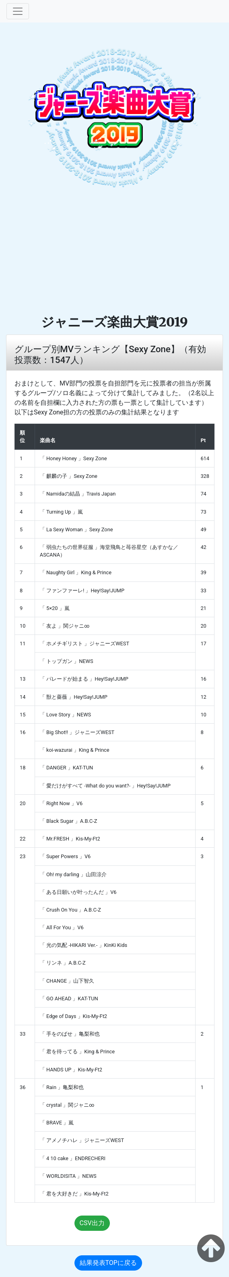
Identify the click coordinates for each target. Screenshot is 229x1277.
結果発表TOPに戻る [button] (108, 1263)
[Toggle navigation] (17, 11)
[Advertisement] (114, 254)
